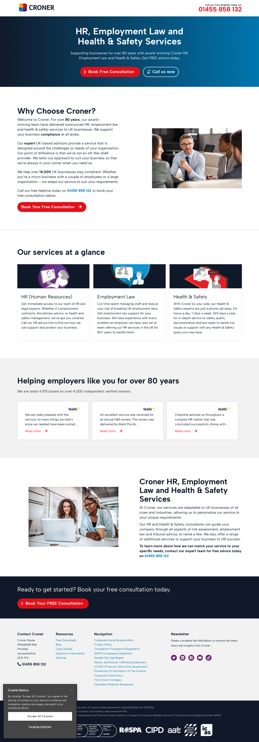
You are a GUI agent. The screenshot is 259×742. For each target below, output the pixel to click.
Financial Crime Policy (108, 675)
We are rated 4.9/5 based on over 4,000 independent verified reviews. (74, 391)
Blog (58, 644)
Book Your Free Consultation (47, 206)
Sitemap (61, 658)
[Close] (72, 690)
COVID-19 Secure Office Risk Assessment (121, 666)
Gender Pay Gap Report (109, 658)
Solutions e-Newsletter (70, 653)
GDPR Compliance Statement (113, 653)
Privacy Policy (103, 644)
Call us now (161, 71)
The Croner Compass (108, 680)
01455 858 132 (220, 9)
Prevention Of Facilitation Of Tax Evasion (120, 671)
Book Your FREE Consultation (54, 603)
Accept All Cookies (40, 716)
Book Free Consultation (111, 71)
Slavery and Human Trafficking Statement (120, 662)
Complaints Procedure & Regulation (117, 649)
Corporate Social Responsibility (114, 640)
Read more (33, 431)
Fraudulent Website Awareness (114, 684)
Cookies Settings (40, 726)
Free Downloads (66, 640)
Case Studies (64, 649)
